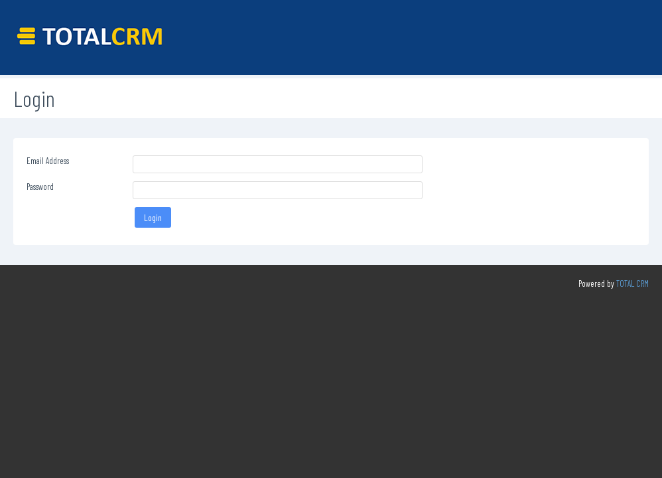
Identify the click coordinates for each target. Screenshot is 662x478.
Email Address (48, 160)
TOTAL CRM (632, 283)
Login (153, 217)
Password (40, 186)
